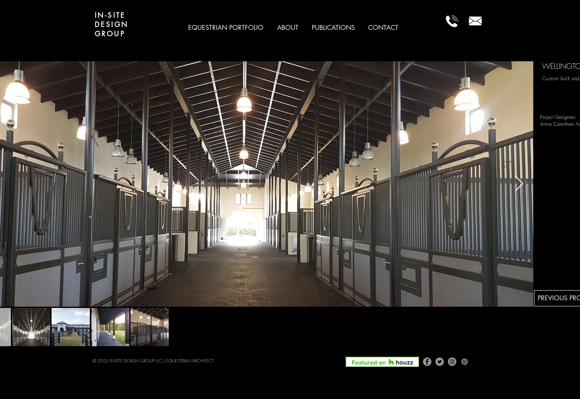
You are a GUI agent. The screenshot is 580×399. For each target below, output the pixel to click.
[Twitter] (439, 361)
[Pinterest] (464, 361)
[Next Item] (519, 184)
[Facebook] (427, 361)
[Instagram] (452, 361)
